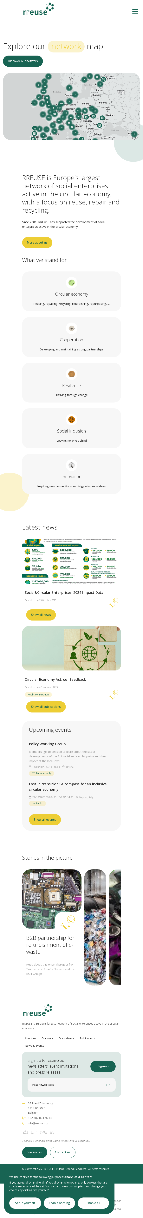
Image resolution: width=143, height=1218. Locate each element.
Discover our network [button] (23, 61)
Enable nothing (59, 1203)
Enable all (93, 1203)
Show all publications (46, 707)
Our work (47, 1038)
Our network (66, 1038)
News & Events (34, 1045)
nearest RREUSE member (75, 1140)
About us (30, 1038)
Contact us (62, 1152)
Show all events (45, 820)
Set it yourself (25, 1203)
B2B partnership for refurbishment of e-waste (50, 944)
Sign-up (103, 1066)
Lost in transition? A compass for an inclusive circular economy (68, 787)
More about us (37, 242)
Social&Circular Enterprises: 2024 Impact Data (64, 592)
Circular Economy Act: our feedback (55, 679)
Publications (87, 1038)
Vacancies (35, 1152)
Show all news (41, 615)
